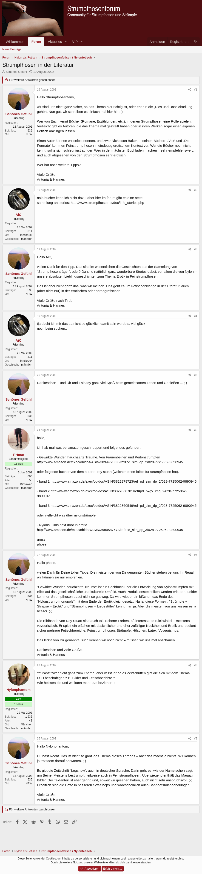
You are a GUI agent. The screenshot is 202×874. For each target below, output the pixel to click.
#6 (195, 430)
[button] (65, 41)
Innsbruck (26, 235)
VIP (75, 42)
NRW (29, 134)
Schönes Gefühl (16, 71)
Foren (36, 42)
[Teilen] (190, 89)
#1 (195, 89)
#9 (195, 738)
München (26, 724)
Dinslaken (26, 484)
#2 (195, 190)
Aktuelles (55, 42)
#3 (195, 249)
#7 (195, 555)
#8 (195, 665)
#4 (195, 316)
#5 (195, 375)
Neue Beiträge (11, 49)
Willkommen (15, 42)
